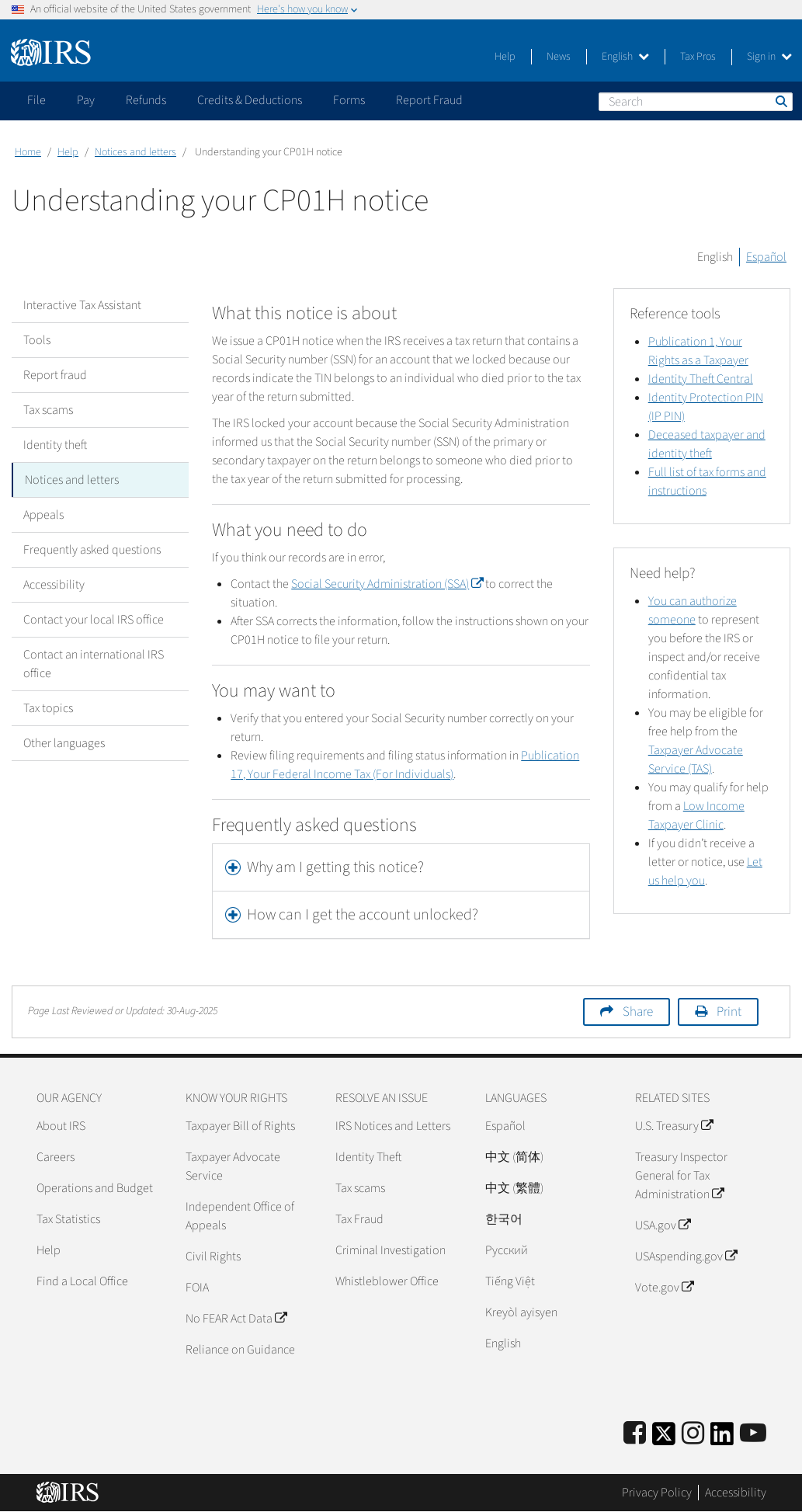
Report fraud (55, 375)
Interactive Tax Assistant (82, 305)
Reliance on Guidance (240, 1349)
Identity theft (55, 445)
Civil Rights (213, 1256)
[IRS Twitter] (663, 1439)
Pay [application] (86, 100)
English (625, 56)
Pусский (506, 1250)
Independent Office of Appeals (240, 1216)
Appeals (43, 514)
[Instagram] (693, 1434)
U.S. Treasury (674, 1126)
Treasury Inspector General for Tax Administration (681, 1176)
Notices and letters (135, 152)
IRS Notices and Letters (392, 1126)
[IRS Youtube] (753, 1434)
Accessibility (54, 584)
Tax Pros (698, 56)
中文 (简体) (514, 1157)
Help (505, 56)
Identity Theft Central (700, 379)
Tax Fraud (359, 1219)
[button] (400, 867)
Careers (55, 1157)
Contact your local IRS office (93, 619)
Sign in (769, 56)
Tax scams (48, 410)
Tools (36, 340)
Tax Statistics (68, 1219)
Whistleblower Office (387, 1281)
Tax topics (48, 708)
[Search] (696, 101)
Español (766, 257)
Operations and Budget (94, 1188)
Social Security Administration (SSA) (387, 584)
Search (780, 101)
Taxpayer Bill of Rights (240, 1126)
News (559, 56)
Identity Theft (368, 1157)
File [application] (36, 100)
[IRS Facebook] (634, 1434)
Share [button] (638, 1012)
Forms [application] (349, 100)
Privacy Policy (657, 1492)
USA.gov (662, 1225)
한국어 (504, 1219)
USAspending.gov (686, 1256)
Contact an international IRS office (93, 664)
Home (28, 152)
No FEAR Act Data (236, 1318)
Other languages (64, 743)
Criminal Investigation (390, 1250)
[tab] (400, 867)
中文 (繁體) (514, 1188)
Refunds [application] (146, 100)
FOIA (197, 1287)
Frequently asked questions (92, 549)
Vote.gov (664, 1287)
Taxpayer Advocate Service (233, 1166)
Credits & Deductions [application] (249, 100)
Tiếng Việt (510, 1281)
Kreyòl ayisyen (521, 1312)
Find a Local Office (82, 1281)
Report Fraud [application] (429, 100)
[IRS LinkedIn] (722, 1439)
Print (729, 1012)
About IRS (60, 1126)
